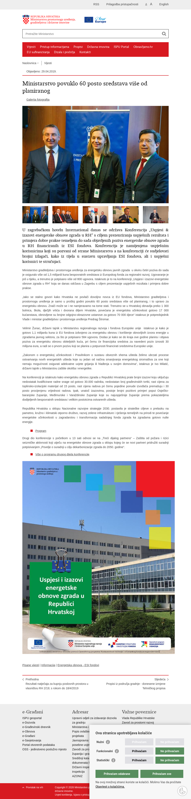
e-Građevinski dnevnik (36, 727)
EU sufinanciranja (38, 52)
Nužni (100, 742)
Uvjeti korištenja (63, 794)
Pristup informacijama (54, 47)
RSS (96, 4)
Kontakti (85, 52)
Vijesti (31, 47)
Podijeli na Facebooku (33, 698)
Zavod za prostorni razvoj (138, 722)
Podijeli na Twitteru (42, 698)
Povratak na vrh (34, 787)
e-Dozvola (28, 722)
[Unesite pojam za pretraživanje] (83, 33)
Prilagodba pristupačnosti (122, 4)
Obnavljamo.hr (143, 47)
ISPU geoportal (32, 718)
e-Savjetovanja (31, 740)
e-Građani (28, 736)
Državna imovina (98, 47)
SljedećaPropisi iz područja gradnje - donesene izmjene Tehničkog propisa (135, 684)
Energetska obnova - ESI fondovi (78, 665)
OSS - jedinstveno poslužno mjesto (44, 749)
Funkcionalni (105, 751)
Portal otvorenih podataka (38, 744)
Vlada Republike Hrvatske (138, 718)
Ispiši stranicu (24, 698)
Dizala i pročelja (64, 52)
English (164, 4)
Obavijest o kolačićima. (110, 786)
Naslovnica (29, 63)
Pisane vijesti (30, 665)
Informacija (48, 665)
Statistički (103, 760)
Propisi (78, 47)
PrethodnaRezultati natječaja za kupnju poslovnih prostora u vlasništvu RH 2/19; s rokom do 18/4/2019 (57, 684)
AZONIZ (77, 776)
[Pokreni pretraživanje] (164, 33)
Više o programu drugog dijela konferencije (62, 454)
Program (40, 430)
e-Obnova (28, 731)
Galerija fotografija (38, 99)
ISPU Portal (121, 47)
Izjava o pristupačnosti (85, 794)
